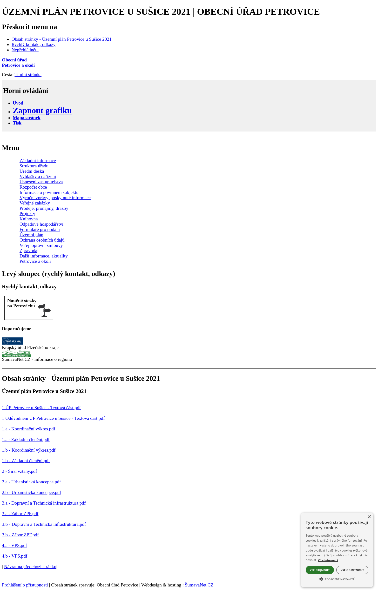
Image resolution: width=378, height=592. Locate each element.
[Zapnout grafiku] (42, 110)
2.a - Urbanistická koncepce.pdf (31, 481)
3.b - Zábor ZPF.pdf (20, 534)
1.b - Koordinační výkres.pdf (28, 450)
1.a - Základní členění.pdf (26, 439)
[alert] (337, 550)
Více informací (328, 560)
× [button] (369, 517)
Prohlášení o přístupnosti (25, 584)
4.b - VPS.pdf (14, 556)
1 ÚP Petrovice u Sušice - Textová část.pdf (41, 407)
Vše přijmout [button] (320, 570)
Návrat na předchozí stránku (30, 566)
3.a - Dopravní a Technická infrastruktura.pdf (44, 503)
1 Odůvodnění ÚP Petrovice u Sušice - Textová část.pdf (53, 418)
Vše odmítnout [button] (352, 570)
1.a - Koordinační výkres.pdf (28, 428)
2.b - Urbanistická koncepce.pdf (31, 492)
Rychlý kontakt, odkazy (33, 44)
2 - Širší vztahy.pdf (19, 471)
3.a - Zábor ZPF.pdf (20, 513)
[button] (337, 579)
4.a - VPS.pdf (14, 545)
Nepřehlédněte (25, 49)
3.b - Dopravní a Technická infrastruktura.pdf (44, 524)
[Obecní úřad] (189, 60)
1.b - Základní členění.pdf (26, 460)
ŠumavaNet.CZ (199, 584)
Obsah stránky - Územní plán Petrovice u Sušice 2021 (62, 39)
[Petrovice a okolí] (189, 65)
